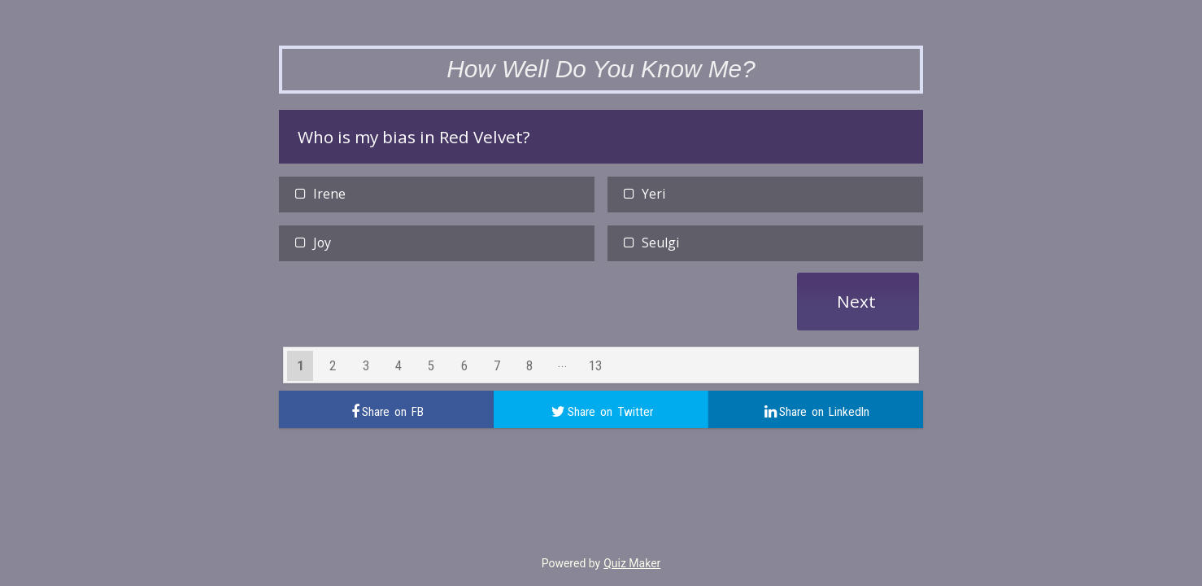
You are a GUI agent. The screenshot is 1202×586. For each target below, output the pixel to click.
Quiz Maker (631, 563)
